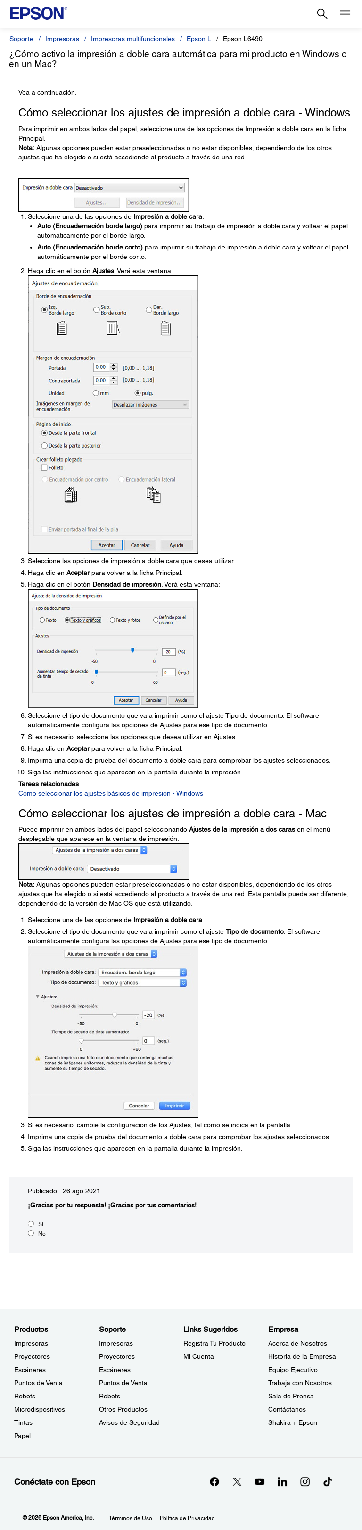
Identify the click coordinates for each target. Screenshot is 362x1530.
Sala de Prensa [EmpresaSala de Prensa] (291, 1396)
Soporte (21, 38)
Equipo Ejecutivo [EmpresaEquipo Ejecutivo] (293, 1369)
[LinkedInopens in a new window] (282, 1481)
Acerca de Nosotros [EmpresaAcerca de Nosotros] (297, 1343)
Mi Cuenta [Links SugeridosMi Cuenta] (198, 1356)
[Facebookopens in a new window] (214, 1481)
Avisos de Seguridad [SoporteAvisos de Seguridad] (129, 1422)
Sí (40, 1224)
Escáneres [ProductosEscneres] (30, 1369)
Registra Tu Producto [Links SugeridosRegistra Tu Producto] (214, 1343)
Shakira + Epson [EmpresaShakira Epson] (292, 1422)
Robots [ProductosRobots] (24, 1396)
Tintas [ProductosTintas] (23, 1422)
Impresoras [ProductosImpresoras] (31, 1343)
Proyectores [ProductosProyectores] (32, 1356)
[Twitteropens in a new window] (237, 1481)
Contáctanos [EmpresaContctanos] (287, 1409)
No (42, 1234)
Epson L (199, 38)
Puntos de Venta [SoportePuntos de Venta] (123, 1383)
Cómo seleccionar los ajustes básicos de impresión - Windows (110, 793)
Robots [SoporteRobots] (109, 1396)
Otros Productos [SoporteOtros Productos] (123, 1409)
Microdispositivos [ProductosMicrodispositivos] (39, 1409)
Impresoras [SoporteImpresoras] (116, 1343)
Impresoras (62, 38)
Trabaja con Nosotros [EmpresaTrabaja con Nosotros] (300, 1383)
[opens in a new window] (327, 1481)
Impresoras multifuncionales (133, 38)
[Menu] (345, 14)
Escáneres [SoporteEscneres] (115, 1369)
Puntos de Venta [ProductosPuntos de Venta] (38, 1383)
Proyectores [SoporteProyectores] (117, 1356)
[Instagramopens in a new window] (304, 1481)
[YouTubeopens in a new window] (259, 1481)
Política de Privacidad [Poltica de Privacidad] (187, 1518)
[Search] (322, 14)
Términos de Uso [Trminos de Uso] (130, 1518)
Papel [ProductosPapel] (22, 1435)
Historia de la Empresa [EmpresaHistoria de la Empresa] (302, 1356)
